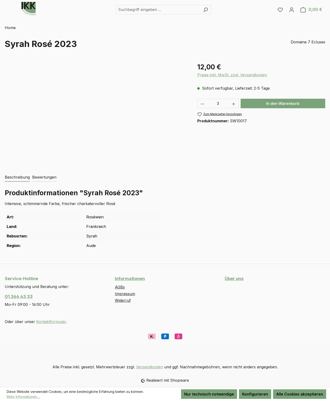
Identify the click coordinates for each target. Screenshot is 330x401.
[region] (96, 113)
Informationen (130, 278)
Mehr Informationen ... (23, 397)
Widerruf (123, 300)
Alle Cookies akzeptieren (299, 394)
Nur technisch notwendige (209, 394)
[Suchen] (205, 9)
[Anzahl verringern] (202, 103)
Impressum (125, 293)
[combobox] (158, 9)
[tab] (17, 177)
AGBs (120, 287)
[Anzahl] (218, 103)
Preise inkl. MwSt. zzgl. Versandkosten (232, 74)
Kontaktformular (51, 321)
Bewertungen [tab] (44, 177)
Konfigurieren (255, 394)
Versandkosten (149, 367)
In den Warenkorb (283, 103)
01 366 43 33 (19, 296)
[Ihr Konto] (291, 9)
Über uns (234, 278)
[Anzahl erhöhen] (234, 103)
